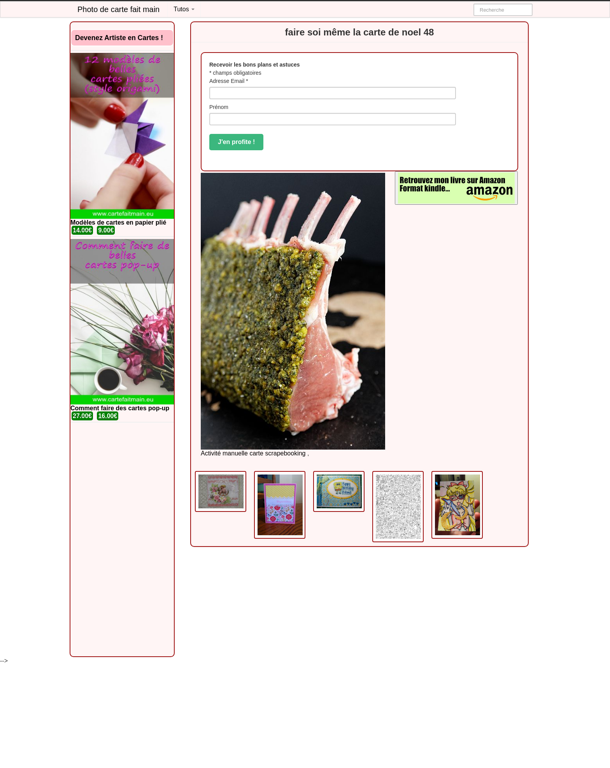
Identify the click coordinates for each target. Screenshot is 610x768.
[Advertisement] (122, 539)
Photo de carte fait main (118, 9)
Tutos (184, 9)
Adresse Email (228, 81)
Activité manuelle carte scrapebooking (253, 453)
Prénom (218, 107)
